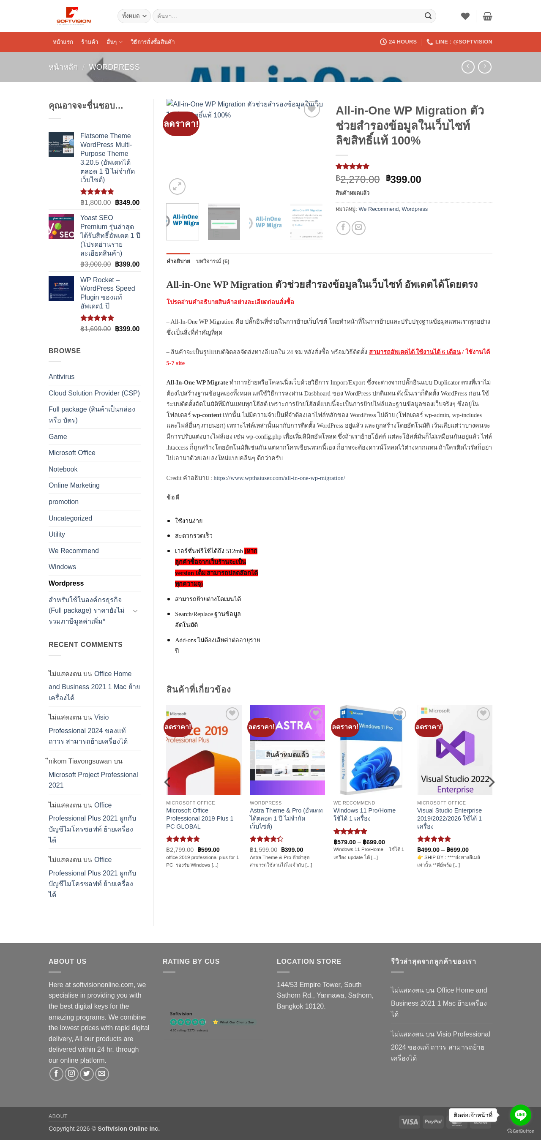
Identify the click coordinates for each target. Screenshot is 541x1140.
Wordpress (114, 67)
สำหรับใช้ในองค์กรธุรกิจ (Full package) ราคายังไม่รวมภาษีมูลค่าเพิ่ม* (87, 610)
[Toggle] (136, 610)
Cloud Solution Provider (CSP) (94, 393)
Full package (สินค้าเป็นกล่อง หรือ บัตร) (92, 415)
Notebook (63, 469)
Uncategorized (70, 518)
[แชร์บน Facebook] (343, 228)
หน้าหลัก (63, 67)
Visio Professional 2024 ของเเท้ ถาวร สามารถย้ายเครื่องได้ (88, 729)
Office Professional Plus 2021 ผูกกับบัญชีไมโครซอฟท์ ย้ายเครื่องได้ (92, 823)
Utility (57, 534)
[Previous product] (484, 67)
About (58, 1116)
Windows (62, 566)
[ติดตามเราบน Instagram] (72, 1074)
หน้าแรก (63, 42)
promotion (64, 501)
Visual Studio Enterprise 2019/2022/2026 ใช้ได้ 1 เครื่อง (449, 818)
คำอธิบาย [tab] (179, 261)
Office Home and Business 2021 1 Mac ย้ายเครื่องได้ (94, 685)
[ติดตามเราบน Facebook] (56, 1074)
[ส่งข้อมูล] (428, 16)
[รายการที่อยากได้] (465, 16)
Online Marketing (74, 485)
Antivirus (61, 376)
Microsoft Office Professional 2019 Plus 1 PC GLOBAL (199, 818)
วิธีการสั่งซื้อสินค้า (153, 42)
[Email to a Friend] (359, 228)
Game (58, 436)
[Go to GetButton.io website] (520, 1131)
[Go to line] (520, 1115)
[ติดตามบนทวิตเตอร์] (87, 1074)
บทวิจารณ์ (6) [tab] (213, 261)
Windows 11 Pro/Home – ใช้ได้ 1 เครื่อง (367, 814)
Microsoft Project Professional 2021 (93, 780)
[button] (487, 16)
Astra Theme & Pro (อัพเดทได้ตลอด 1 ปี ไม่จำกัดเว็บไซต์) (286, 818)
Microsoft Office (72, 452)
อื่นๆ (115, 42)
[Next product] (468, 67)
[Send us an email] (102, 1074)
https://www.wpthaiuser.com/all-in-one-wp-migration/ (279, 478)
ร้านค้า (89, 42)
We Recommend (74, 550)
